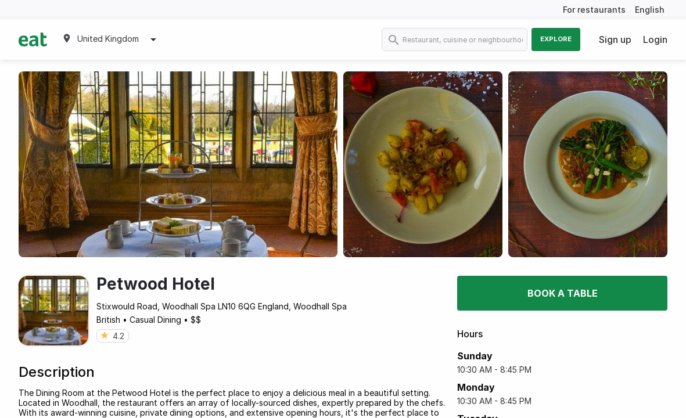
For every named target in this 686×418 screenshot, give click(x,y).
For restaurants (594, 10)
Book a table (562, 293)
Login (655, 39)
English (650, 10)
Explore (556, 39)
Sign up (615, 39)
